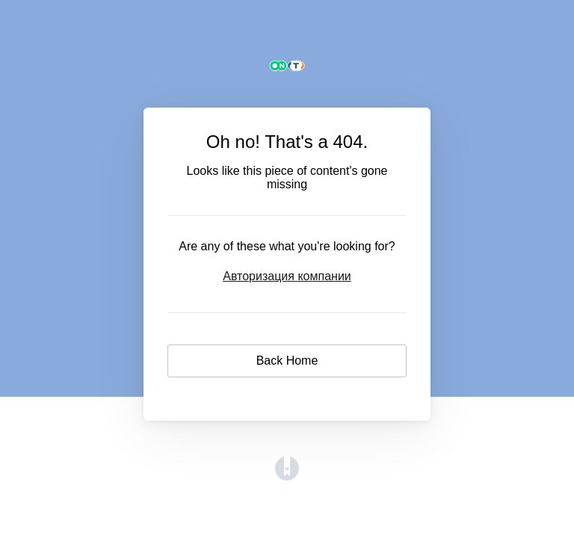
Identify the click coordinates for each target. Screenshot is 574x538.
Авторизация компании (287, 276)
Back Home (287, 360)
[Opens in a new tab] (287, 476)
